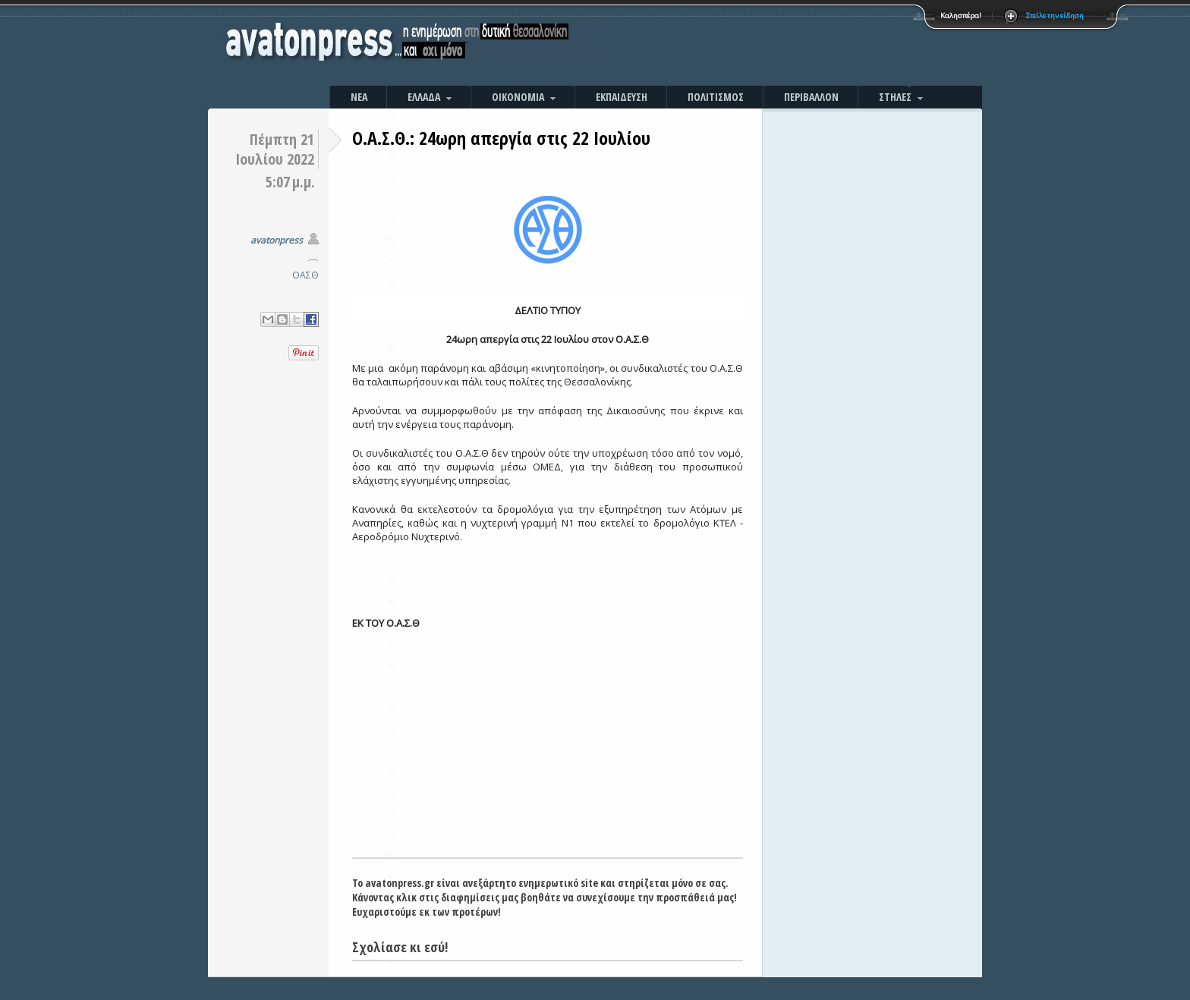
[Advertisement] (758, 45)
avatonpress (276, 240)
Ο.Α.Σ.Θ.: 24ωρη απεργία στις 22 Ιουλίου (501, 137)
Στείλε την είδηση (1055, 15)
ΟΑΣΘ (305, 275)
